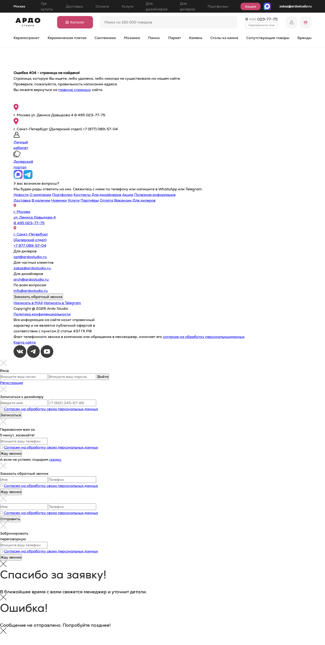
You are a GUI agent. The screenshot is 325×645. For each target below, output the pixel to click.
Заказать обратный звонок (38, 296)
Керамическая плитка (67, 37)
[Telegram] (34, 356)
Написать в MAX (28, 302)
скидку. (55, 459)
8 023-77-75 (261, 19)
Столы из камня (224, 37)
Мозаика (132, 37)
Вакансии (123, 200)
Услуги (127, 6)
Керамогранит (26, 37)
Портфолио (218, 6)
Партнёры (90, 200)
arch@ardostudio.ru (31, 279)
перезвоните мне (261, 25)
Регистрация (11, 382)
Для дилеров (187, 6)
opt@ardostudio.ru (30, 256)
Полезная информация (155, 194)
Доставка (74, 6)
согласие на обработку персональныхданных (203, 336)
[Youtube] (47, 356)
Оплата (102, 6)
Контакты (82, 194)
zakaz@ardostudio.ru (295, 6)
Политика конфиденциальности (42, 314)
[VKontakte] (20, 356)
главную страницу (74, 89)
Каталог (75, 22)
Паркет (174, 37)
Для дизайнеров (156, 6)
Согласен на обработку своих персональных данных (51, 409)
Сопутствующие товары (267, 37)
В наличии (41, 200)
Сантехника (105, 37)
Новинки (59, 200)
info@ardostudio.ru (31, 290)
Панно (154, 37)
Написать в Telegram (62, 302)
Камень (195, 37)
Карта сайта (25, 342)
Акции (250, 6)
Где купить (47, 6)
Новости (21, 194)
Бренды (304, 37)
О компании (40, 194)
